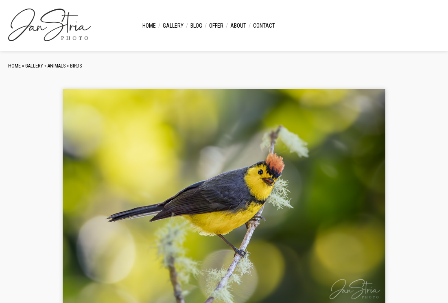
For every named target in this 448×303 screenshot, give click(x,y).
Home (149, 25)
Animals (57, 66)
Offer (216, 25)
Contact (264, 25)
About (238, 25)
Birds (76, 66)
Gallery (173, 25)
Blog (196, 25)
